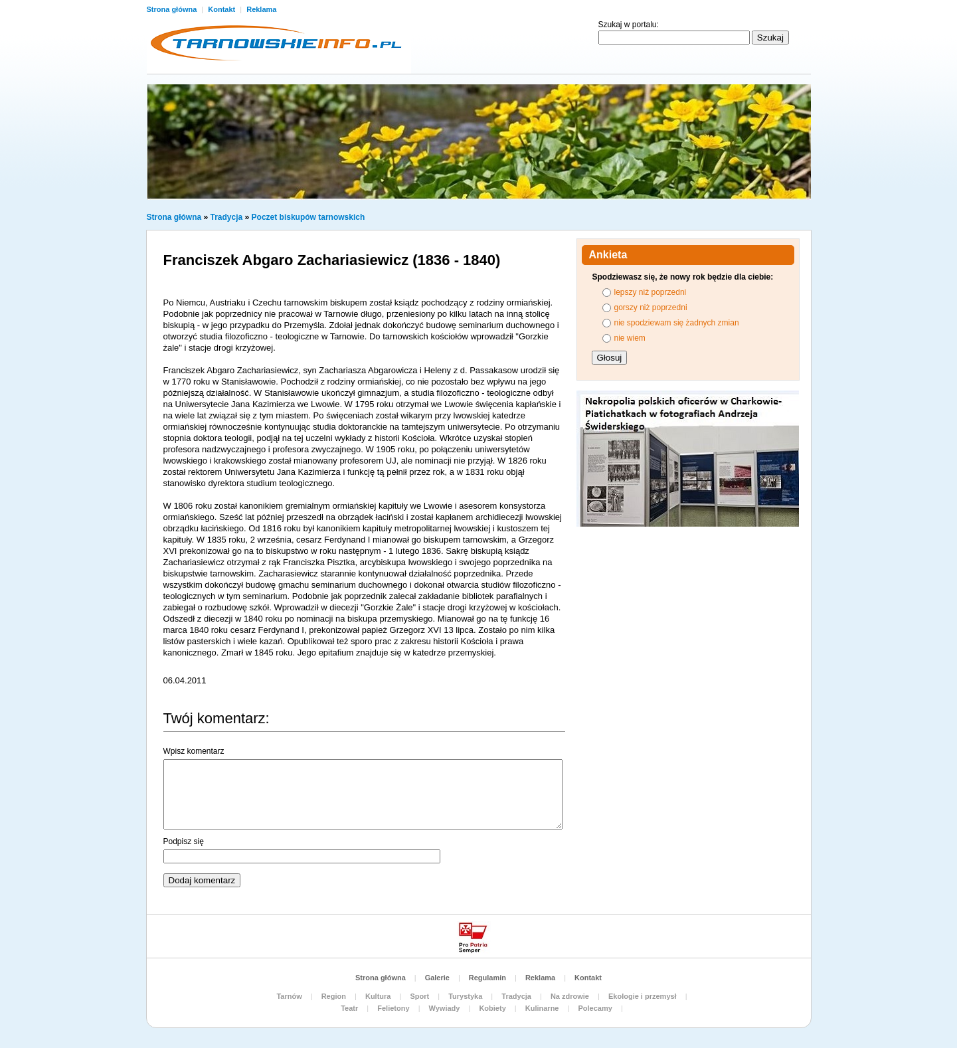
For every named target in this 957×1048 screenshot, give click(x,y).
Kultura (378, 996)
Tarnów (289, 996)
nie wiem (630, 338)
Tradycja (227, 217)
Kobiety (492, 1008)
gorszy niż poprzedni (650, 307)
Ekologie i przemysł (642, 996)
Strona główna (173, 9)
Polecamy (595, 1008)
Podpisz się (183, 841)
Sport (419, 996)
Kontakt (222, 9)
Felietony (393, 1008)
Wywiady (444, 1008)
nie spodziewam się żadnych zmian (676, 322)
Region (333, 996)
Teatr (349, 1008)
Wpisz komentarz (193, 751)
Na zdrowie (570, 996)
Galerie (437, 978)
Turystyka (465, 996)
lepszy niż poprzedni (650, 292)
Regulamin (487, 978)
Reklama (261, 9)
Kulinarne (542, 1008)
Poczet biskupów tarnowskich (308, 217)
